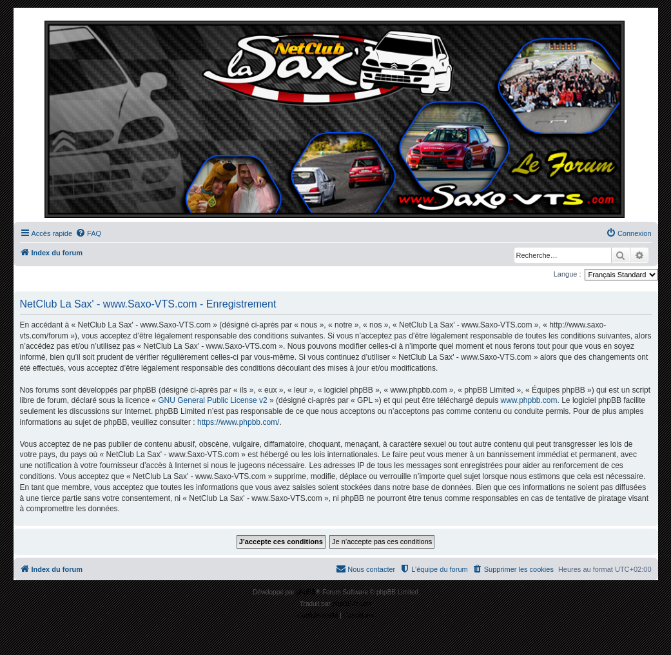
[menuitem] (88, 233)
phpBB (306, 592)
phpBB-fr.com (352, 603)
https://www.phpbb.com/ (238, 422)
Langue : (567, 274)
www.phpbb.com (528, 400)
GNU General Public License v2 (212, 400)
